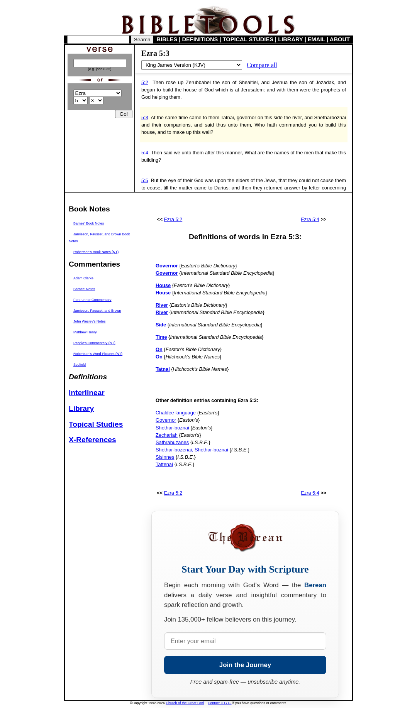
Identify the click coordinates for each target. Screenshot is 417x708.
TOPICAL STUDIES (248, 39)
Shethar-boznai (172, 428)
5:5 (144, 180)
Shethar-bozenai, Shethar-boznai (192, 450)
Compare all (262, 65)
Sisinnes (165, 457)
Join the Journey (245, 665)
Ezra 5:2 (173, 219)
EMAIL (316, 39)
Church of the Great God (185, 703)
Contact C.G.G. (220, 703)
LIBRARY (290, 39)
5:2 (144, 82)
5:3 (144, 117)
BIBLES (167, 39)
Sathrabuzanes (172, 442)
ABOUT (340, 39)
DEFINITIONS (200, 39)
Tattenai (164, 464)
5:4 (144, 152)
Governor (166, 420)
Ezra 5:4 (310, 219)
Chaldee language (176, 413)
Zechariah (167, 435)
